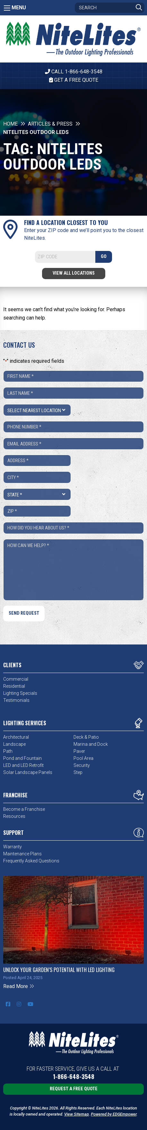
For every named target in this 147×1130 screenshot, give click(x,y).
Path (8, 751)
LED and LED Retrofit (23, 765)
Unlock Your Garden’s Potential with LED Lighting (59, 970)
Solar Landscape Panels (27, 772)
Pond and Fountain (22, 758)
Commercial (15, 679)
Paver (79, 751)
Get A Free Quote (73, 80)
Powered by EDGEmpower (113, 1114)
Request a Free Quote (74, 1089)
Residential (14, 686)
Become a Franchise (24, 809)
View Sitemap (76, 1114)
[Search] (109, 8)
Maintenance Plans (22, 853)
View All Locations (74, 273)
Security (82, 765)
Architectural (16, 737)
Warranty (12, 846)
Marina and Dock (91, 744)
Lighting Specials (20, 693)
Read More (18, 986)
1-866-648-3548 (73, 1077)
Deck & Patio (86, 737)
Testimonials (16, 700)
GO (104, 256)
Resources (14, 816)
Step (78, 772)
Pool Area (83, 758)
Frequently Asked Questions (31, 860)
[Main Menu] (7, 8)
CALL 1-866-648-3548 (73, 72)
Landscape (14, 744)
